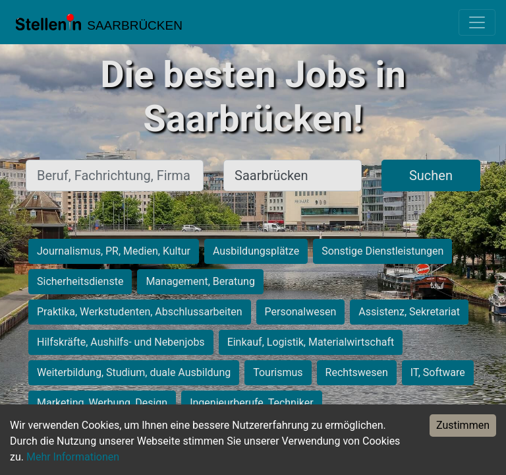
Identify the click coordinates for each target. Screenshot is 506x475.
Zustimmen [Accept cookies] (463, 425)
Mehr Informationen (72, 457)
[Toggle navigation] (477, 22)
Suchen (431, 175)
